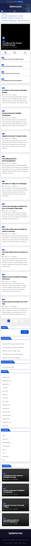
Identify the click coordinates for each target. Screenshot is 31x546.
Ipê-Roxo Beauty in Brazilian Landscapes (12, 66)
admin (15, 94)
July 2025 (4, 387)
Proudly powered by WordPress (8, 539)
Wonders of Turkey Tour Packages (14, 184)
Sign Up (24, 543)
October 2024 (5, 418)
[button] (26, 11)
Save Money (5, 456)
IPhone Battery (6, 446)
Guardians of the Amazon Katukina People (12, 44)
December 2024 (6, 412)
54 (19, 320)
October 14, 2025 (7, 210)
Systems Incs (16, 6)
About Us (10, 543)
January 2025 (5, 408)
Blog (4, 41)
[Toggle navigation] (14, 11)
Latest (5, 53)
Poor (3, 453)
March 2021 (5, 425)
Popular (15, 53)
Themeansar (26, 539)
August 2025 (5, 384)
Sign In (20, 543)
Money (4, 449)
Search (4, 327)
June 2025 (5, 391)
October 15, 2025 (7, 138)
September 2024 (6, 422)
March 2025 (5, 401)
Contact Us (15, 543)
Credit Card (5, 439)
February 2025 (6, 405)
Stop (3, 460)
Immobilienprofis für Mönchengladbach (12, 80)
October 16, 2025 (7, 94)
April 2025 (5, 398)
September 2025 (6, 380)
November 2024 (6, 415)
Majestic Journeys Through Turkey (11, 73)
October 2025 (5, 377)
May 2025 (4, 394)
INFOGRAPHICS (6, 442)
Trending (24, 53)
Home (6, 543)
